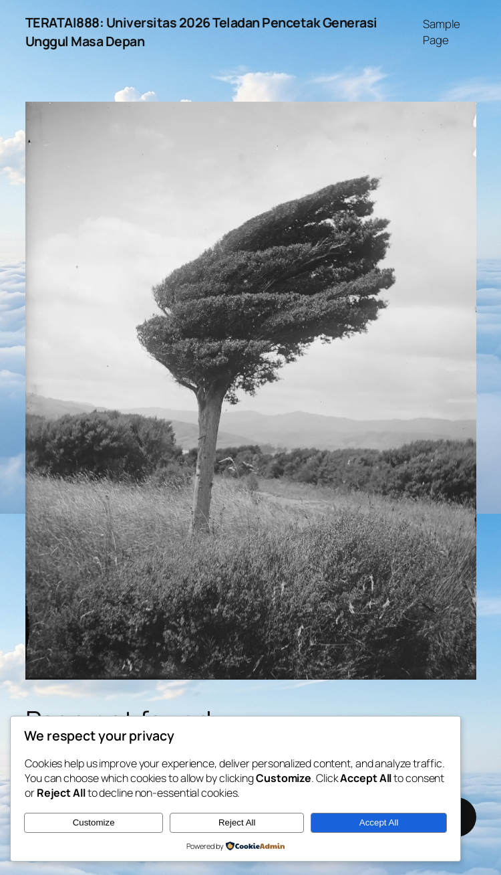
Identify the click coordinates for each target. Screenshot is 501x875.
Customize (94, 822)
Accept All (379, 822)
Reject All (237, 822)
